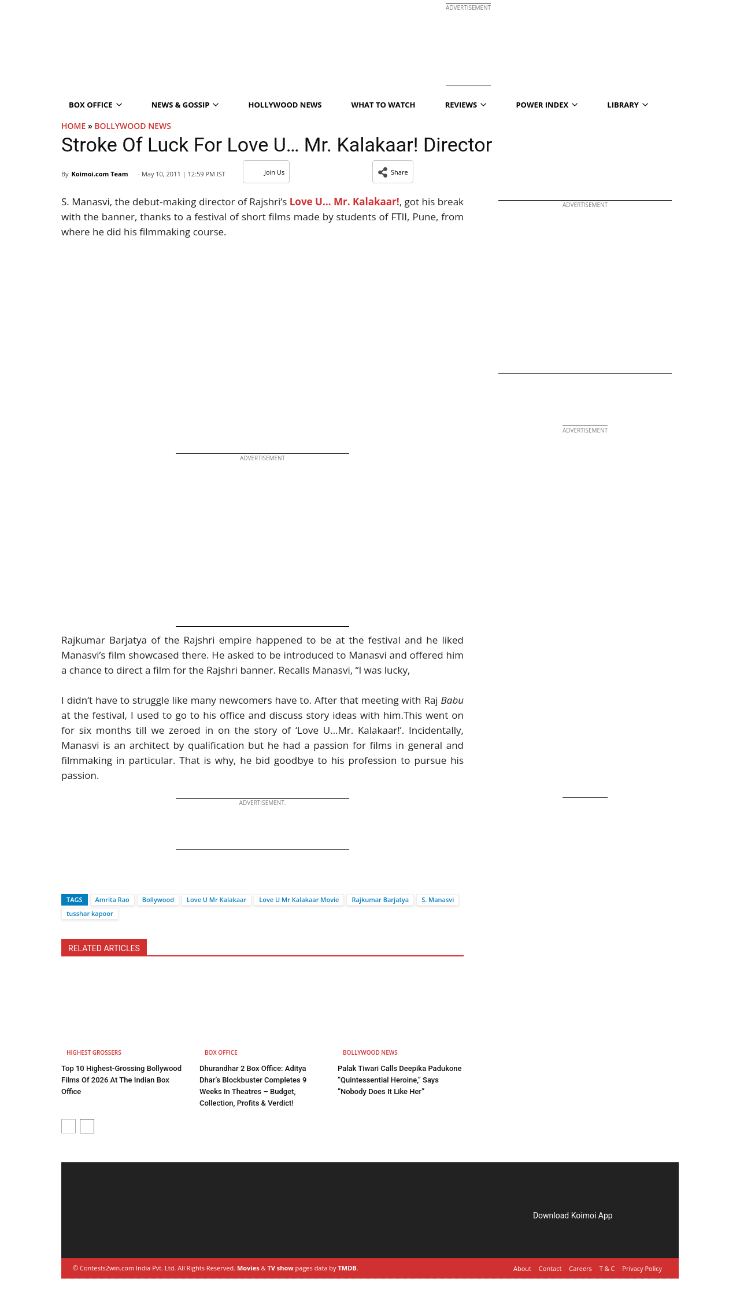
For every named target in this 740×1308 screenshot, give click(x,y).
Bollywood (158, 899)
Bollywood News (132, 125)
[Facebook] (70, 879)
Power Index (547, 104)
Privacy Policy (642, 1268)
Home (73, 125)
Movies (248, 1267)
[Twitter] (89, 879)
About (522, 1268)
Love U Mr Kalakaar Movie (299, 899)
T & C (607, 1268)
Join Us (266, 172)
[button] (392, 171)
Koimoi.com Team (99, 173)
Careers (580, 1268)
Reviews (466, 104)
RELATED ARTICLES (104, 948)
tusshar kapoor (89, 913)
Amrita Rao (112, 899)
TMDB (347, 1267)
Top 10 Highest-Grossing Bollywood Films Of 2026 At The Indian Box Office (121, 1080)
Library (627, 104)
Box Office (95, 104)
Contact (550, 1268)
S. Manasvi (437, 899)
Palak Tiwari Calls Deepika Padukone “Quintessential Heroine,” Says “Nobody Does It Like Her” (400, 1080)
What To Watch (384, 104)
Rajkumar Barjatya (380, 899)
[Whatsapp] (108, 879)
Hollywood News (285, 104)
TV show (280, 1267)
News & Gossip (185, 104)
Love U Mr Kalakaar (216, 899)
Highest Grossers (93, 1052)
